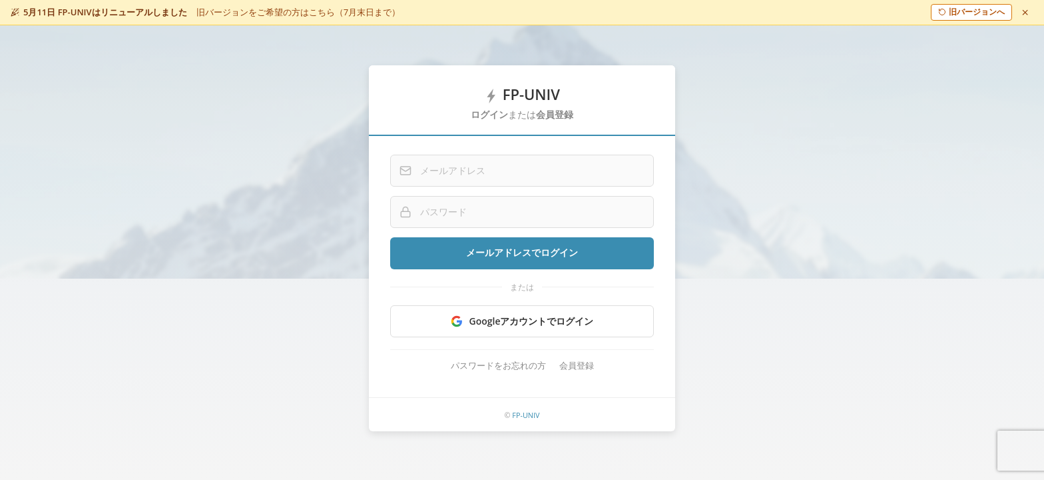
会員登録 (576, 365)
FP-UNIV (525, 415)
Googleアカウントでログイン (522, 321)
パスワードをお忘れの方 (498, 365)
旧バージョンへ (971, 11)
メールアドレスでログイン (522, 252)
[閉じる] (1025, 12)
